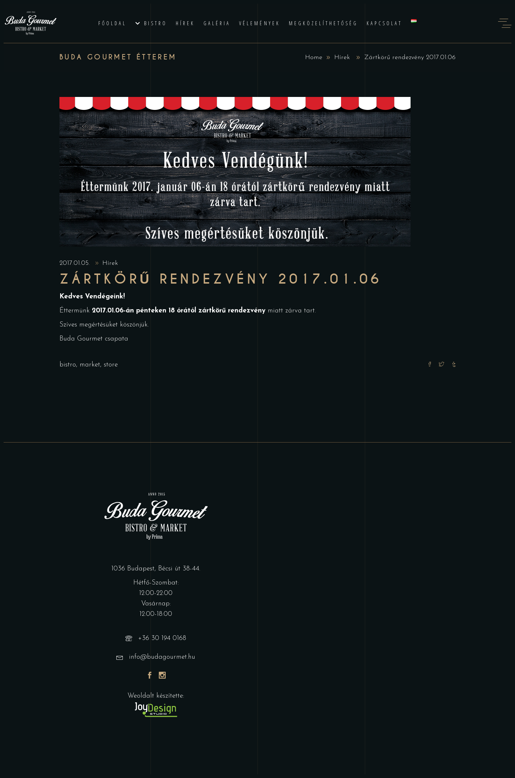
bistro (67, 364)
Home (313, 57)
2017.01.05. (75, 263)
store (111, 364)
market (90, 364)
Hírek (342, 57)
